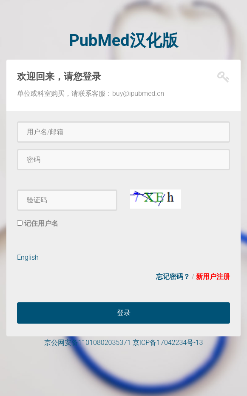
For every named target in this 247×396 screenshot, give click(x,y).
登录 (124, 313)
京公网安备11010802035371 (87, 343)
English (28, 257)
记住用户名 (41, 223)
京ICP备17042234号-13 (168, 343)
